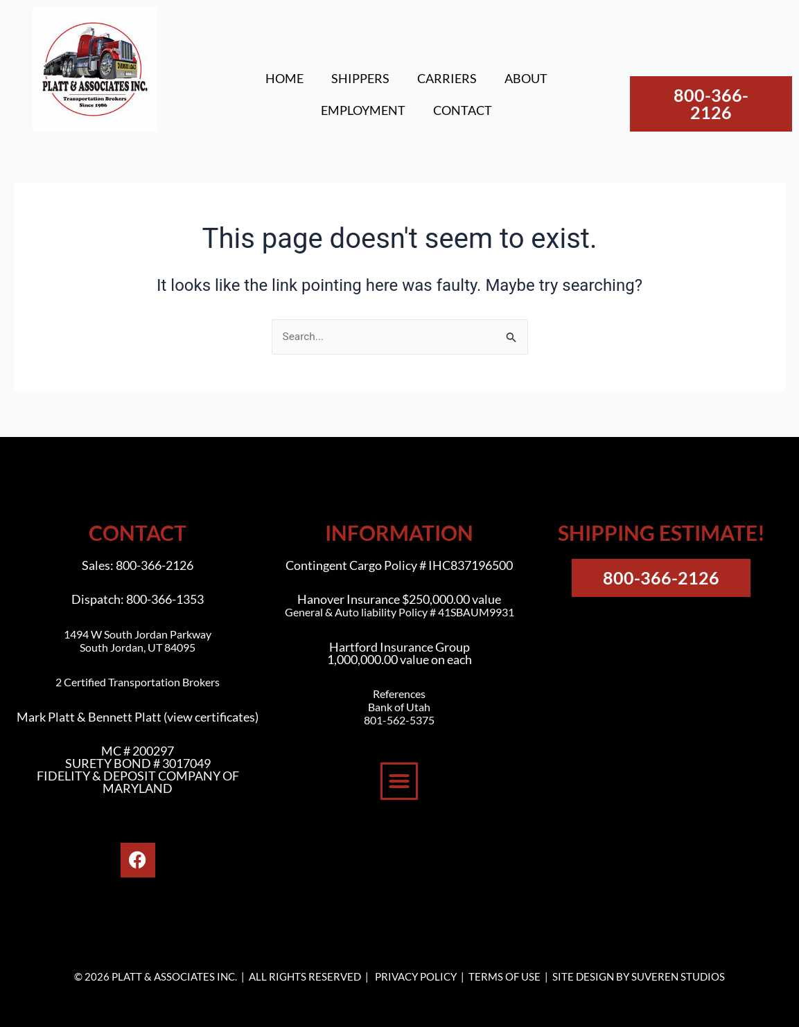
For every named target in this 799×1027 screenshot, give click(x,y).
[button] (399, 781)
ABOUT (525, 78)
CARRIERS (447, 78)
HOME (284, 78)
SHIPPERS (360, 78)
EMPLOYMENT (363, 110)
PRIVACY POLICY (416, 976)
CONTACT (462, 110)
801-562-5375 (399, 719)
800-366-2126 (154, 565)
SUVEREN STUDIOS (678, 976)
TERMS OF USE (504, 976)
